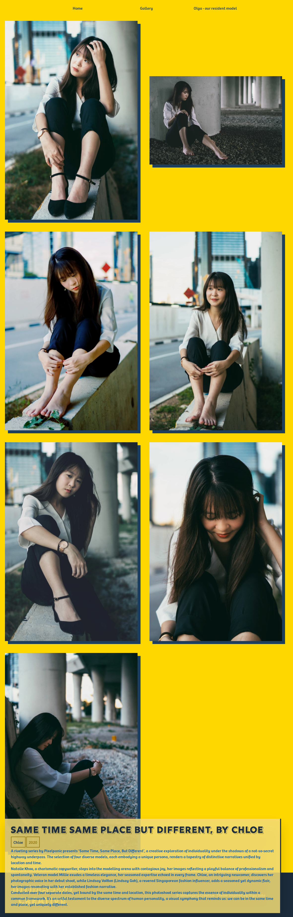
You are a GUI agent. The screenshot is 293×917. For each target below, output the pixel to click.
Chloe (18, 842)
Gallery (146, 8)
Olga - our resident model (215, 8)
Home (78, 8)
